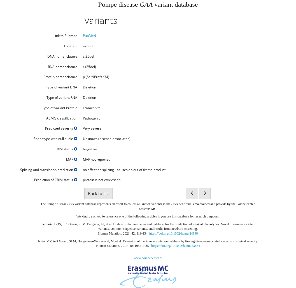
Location (70, 46)
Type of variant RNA (61, 97)
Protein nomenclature (60, 77)
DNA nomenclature (62, 56)
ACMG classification (61, 118)
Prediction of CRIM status (55, 180)
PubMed (89, 35)
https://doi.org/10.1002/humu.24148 (173, 233)
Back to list (98, 193)
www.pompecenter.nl (148, 258)
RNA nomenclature (62, 67)
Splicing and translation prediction (48, 170)
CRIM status (66, 149)
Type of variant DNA (61, 87)
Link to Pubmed (65, 36)
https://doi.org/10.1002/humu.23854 (175, 246)
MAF (71, 159)
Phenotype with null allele (55, 139)
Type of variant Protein (59, 108)
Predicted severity (61, 128)
